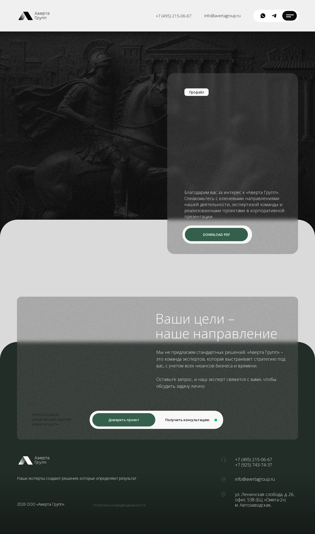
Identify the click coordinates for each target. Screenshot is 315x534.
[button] (123, 419)
